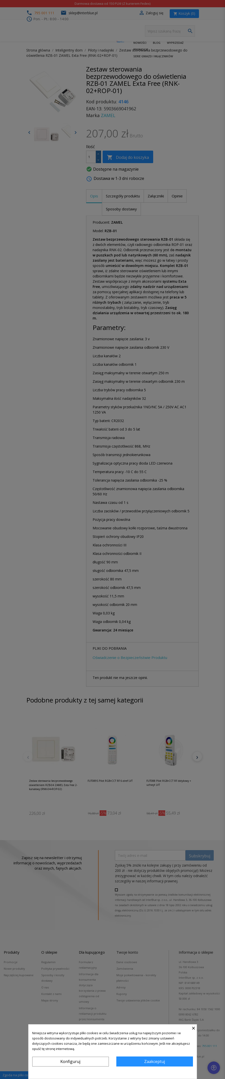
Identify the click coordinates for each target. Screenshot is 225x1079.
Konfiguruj (70, 1061)
